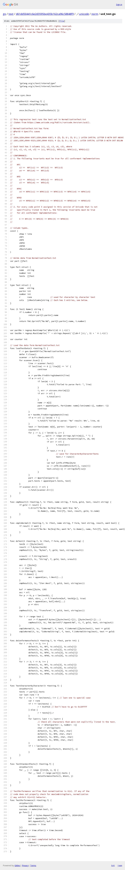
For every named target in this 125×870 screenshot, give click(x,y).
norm (94, 14)
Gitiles (17, 865)
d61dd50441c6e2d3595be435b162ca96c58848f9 (45, 14)
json (120, 865)
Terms (33, 865)
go (4, 14)
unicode (84, 14)
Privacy (25, 865)
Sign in (119, 4)
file (61, 21)
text (11, 14)
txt (113, 865)
